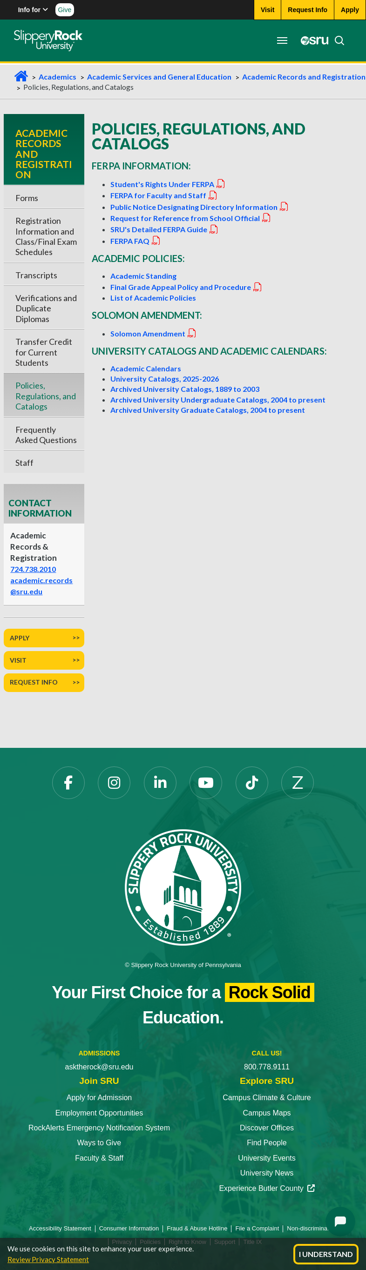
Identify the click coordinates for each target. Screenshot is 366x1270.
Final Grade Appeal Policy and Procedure (186, 286)
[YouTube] (206, 782)
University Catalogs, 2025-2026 (164, 378)
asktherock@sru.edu (99, 1067)
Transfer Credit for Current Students (43, 352)
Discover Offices (267, 1128)
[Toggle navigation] (282, 40)
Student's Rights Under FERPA (168, 184)
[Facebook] (68, 782)
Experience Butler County (266, 1188)
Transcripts (36, 275)
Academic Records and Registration (304, 76)
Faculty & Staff (99, 1158)
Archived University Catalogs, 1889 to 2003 (184, 388)
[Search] (336, 40)
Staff (24, 462)
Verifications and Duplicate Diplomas (46, 308)
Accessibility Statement (60, 1228)
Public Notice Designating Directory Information (199, 206)
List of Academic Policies (153, 297)
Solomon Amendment (153, 333)
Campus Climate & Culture (267, 1098)
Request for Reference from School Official (190, 218)
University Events (267, 1158)
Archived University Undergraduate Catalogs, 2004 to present (217, 399)
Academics (57, 76)
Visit (18, 660)
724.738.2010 (33, 568)
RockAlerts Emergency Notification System (99, 1128)
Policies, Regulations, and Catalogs (45, 395)
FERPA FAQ (135, 240)
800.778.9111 (267, 1067)
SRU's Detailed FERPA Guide (164, 229)
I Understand (326, 1254)
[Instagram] (114, 782)
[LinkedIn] (160, 782)
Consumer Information (129, 1228)
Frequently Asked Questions (46, 434)
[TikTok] (252, 782)
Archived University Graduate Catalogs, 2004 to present (207, 409)
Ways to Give (99, 1143)
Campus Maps (267, 1113)
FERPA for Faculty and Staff (164, 195)
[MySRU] (312, 40)
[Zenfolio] (297, 782)
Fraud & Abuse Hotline (197, 1228)
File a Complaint (257, 1228)
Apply (19, 638)
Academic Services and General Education (159, 76)
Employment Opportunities (99, 1113)
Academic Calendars (145, 368)
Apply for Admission (99, 1098)
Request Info (34, 682)
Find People (266, 1143)
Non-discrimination (312, 1228)
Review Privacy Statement (48, 1259)
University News (267, 1173)
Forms (26, 198)
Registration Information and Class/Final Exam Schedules (46, 236)
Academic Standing (143, 275)
